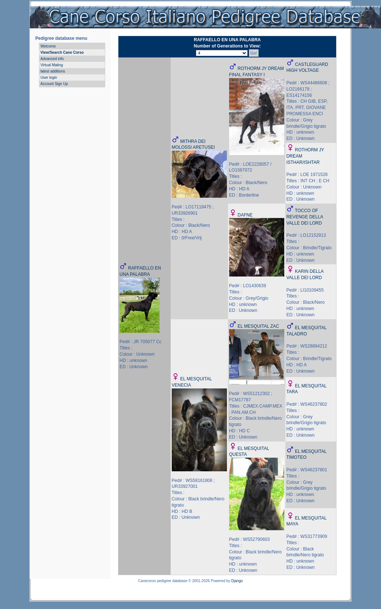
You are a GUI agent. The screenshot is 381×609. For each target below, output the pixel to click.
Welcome (48, 46)
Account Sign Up (54, 84)
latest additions (52, 71)
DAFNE (245, 215)
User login (48, 77)
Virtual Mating (51, 65)
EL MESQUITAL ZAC (258, 326)
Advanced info (52, 59)
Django (237, 581)
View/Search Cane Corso (62, 52)
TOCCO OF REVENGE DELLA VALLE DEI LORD (304, 217)
